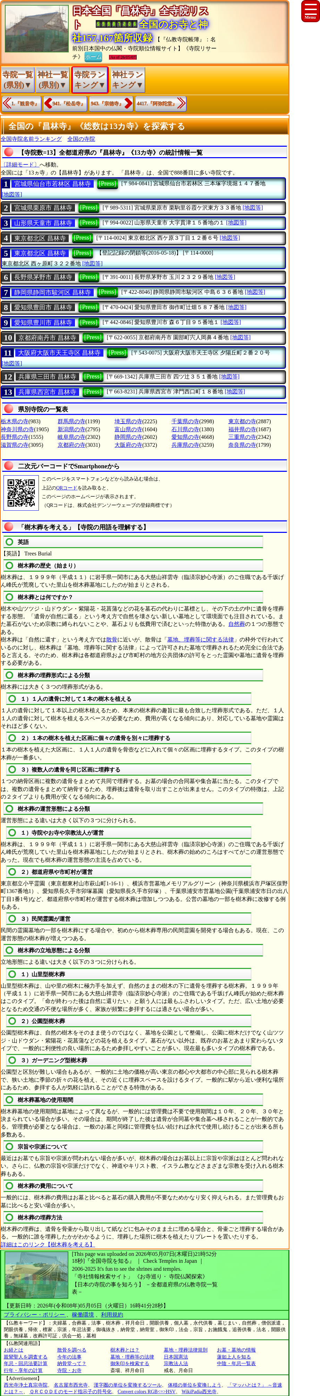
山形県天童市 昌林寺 (43, 223)
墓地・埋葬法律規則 (186, 1350)
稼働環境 (83, 1315)
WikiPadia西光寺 (199, 1391)
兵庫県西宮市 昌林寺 (47, 392)
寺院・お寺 (69, 1370)
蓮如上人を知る (234, 1357)
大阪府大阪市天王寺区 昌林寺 (59, 352)
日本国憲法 (176, 1357)
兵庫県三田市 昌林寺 (47, 376)
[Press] (107, 183)
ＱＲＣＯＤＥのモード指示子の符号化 (71, 1391)
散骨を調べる (71, 1350)
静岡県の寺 (128, 437)
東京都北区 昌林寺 (40, 238)
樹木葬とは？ (125, 1350)
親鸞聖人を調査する (26, 1357)
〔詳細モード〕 (20, 165)
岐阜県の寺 (71, 437)
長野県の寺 (14, 437)
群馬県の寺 (71, 421)
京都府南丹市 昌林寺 (47, 337)
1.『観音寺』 (25, 103)
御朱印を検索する (129, 1363)
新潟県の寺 (71, 429)
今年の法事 (69, 1357)
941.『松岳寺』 (69, 103)
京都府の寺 (71, 445)
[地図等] (12, 194)
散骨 (111, 639)
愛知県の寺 (185, 437)
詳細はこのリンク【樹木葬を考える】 (48, 1245)
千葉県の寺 (185, 421)
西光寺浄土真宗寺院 (26, 1385)
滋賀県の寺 (14, 445)
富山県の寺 (128, 429)
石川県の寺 (185, 429)
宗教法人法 (176, 1363)
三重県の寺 (242, 437)
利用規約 (112, 1315)
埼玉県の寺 (128, 421)
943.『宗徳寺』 (107, 103)
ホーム (93, 56)
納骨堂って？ (71, 1363)
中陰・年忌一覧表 (236, 1363)
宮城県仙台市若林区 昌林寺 (52, 183)
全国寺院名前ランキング (31, 139)
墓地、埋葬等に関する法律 (200, 639)
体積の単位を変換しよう (194, 1385)
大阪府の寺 (128, 445)
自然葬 (236, 624)
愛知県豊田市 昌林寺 (43, 307)
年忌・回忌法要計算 (26, 1363)
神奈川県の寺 (17, 429)
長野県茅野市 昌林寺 (43, 277)
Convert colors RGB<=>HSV (147, 1391)
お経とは (13, 1350)
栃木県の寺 (14, 421)
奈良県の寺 (242, 445)
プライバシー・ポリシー (35, 1315)
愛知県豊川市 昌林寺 (43, 322)
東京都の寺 (242, 421)
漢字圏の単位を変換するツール (128, 1385)
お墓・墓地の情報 (236, 1350)
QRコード (66, 488)
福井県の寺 (242, 429)
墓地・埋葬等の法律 (132, 1357)
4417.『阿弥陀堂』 (157, 103)
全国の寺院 (81, 139)
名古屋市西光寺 (71, 1385)
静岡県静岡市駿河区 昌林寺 (52, 292)
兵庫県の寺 (185, 445)
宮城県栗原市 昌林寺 (43, 207)
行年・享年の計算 (23, 1370)
